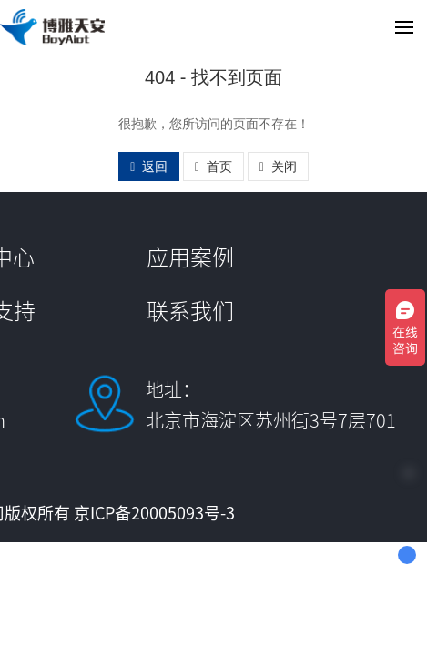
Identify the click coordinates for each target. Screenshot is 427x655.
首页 (213, 166)
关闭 (278, 166)
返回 (149, 166)
